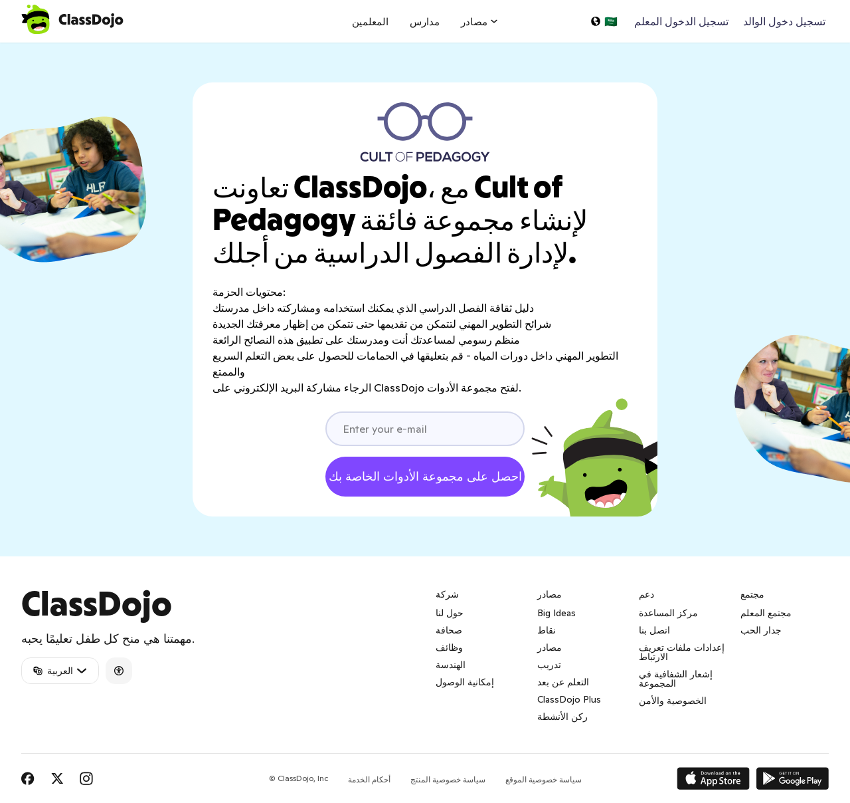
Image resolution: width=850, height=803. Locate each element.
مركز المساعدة (668, 613)
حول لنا (450, 613)
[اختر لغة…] (603, 21)
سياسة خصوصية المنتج (447, 779)
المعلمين (370, 21)
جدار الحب (761, 630)
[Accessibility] (119, 670)
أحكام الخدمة (369, 779)
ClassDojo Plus (569, 699)
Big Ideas (556, 613)
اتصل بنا (654, 630)
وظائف (449, 647)
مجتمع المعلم (766, 613)
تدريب (549, 665)
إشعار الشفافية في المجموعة (676, 678)
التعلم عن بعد (563, 682)
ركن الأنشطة (562, 717)
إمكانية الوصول (465, 682)
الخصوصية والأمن (673, 701)
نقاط (546, 630)
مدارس (425, 21)
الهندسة (451, 665)
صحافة (449, 630)
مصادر (549, 647)
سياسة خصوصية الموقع (543, 779)
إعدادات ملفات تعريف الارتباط (681, 652)
